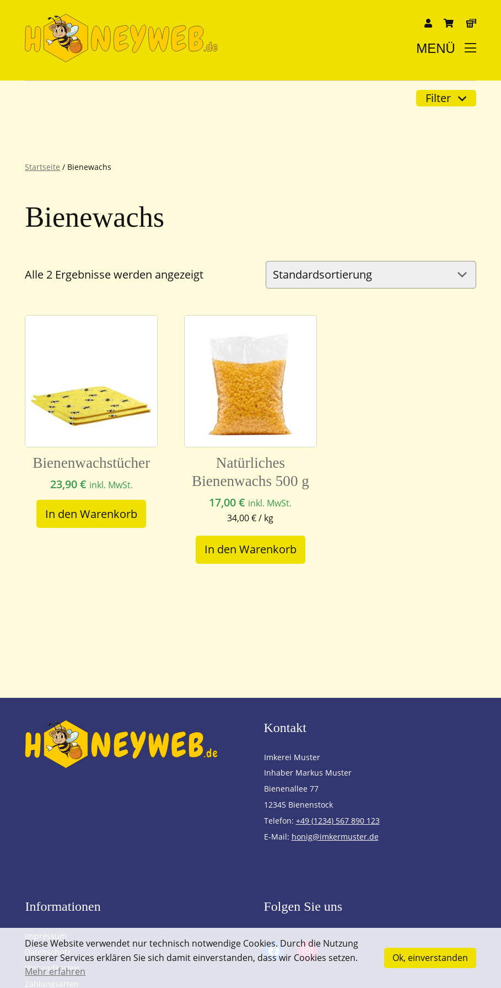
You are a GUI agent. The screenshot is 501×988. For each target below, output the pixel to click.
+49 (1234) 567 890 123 (338, 820)
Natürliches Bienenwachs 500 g (250, 472)
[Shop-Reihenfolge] (371, 275)
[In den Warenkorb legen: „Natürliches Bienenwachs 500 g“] (250, 550)
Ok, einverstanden (430, 958)
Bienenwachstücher (91, 463)
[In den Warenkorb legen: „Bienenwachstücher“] (91, 514)
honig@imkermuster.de (335, 836)
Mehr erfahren (55, 971)
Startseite (42, 167)
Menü (446, 48)
